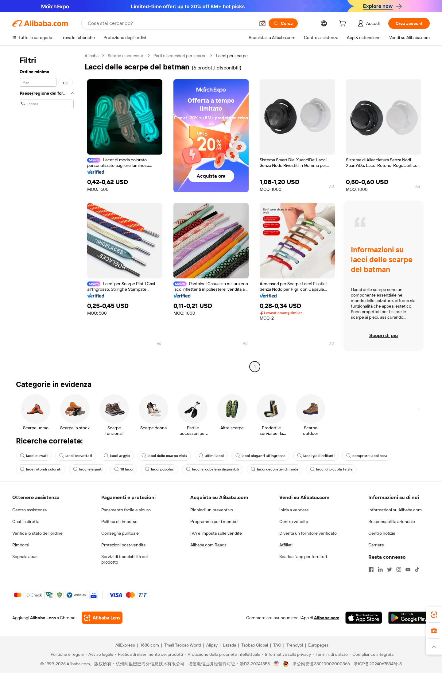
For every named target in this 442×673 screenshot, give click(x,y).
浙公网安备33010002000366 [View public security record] (321, 663)
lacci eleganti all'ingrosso (260, 455)
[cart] (343, 24)
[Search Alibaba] (171, 23)
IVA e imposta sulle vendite (216, 533)
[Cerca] (283, 23)
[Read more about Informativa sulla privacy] (286, 654)
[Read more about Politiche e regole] (66, 654)
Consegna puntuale (120, 533)
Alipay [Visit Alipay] (212, 645)
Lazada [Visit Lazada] (229, 645)
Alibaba (92, 55)
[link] (434, 615)
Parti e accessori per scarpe (180, 55)
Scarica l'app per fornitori (303, 556)
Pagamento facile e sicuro (126, 509)
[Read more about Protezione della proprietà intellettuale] (222, 654)
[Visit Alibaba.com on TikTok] (417, 569)
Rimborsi (20, 544)
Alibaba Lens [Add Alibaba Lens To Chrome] (43, 617)
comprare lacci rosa (366, 455)
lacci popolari (159, 469)
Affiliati (286, 544)
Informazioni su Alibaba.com (395, 509)
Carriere (376, 544)
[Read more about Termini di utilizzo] (330, 654)
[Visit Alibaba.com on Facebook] (371, 569)
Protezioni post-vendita (123, 544)
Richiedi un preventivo (211, 509)
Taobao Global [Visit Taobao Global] (254, 645)
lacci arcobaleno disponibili (212, 469)
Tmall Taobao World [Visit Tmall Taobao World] (182, 645)
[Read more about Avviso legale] (99, 654)
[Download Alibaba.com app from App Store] (363, 618)
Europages (318, 645)
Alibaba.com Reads (208, 544)
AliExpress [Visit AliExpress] (125, 645)
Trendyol (294, 645)
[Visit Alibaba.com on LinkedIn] (380, 569)
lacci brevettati (75, 455)
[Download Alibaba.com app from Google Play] (409, 618)
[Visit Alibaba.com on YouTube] (408, 569)
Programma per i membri (214, 521)
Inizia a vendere (294, 509)
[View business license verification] (276, 664)
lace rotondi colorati (40, 469)
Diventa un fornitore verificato (308, 533)
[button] (262, 23)
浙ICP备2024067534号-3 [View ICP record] (378, 663)
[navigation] (46, 212)
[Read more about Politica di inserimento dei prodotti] (149, 654)
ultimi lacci (211, 455)
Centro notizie (381, 533)
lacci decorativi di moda (274, 469)
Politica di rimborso (119, 521)
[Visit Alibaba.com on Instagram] (398, 569)
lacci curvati (34, 455)
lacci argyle (117, 455)
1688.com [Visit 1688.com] (149, 645)
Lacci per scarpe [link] (232, 55)
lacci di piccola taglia (331, 469)
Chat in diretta (25, 521)
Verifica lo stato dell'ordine (37, 533)
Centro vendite (293, 521)
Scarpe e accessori (126, 55)
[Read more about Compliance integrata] (372, 654)
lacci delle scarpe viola (164, 455)
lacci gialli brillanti (316, 455)
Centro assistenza (29, 509)
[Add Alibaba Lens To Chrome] (102, 618)
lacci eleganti (88, 469)
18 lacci (123, 469)
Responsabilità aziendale (391, 521)
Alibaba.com (326, 617)
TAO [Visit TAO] (277, 645)
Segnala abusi (25, 556)
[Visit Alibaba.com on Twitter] (389, 569)
